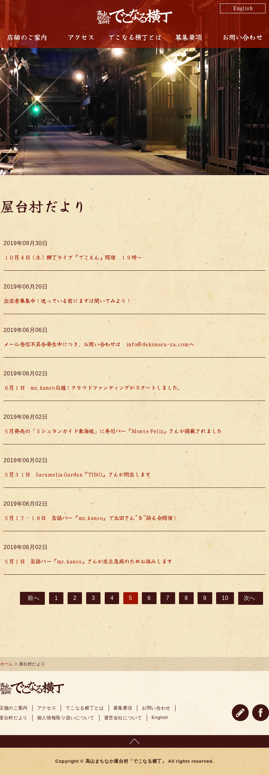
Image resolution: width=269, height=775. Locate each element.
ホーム (6, 664)
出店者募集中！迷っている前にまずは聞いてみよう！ (67, 300)
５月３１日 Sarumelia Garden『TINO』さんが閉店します (77, 474)
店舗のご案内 (27, 37)
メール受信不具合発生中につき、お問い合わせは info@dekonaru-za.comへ (99, 344)
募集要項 (188, 37)
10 (225, 598)
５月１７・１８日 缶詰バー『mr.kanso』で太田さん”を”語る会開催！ (91, 517)
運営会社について (123, 717)
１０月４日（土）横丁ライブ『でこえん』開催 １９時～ (73, 257)
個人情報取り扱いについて (66, 717)
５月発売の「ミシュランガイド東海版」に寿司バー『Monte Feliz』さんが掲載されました (113, 431)
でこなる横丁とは (134, 37)
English (243, 8)
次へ (249, 598)
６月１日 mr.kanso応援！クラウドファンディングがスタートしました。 (93, 387)
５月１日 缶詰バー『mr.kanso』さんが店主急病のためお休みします (88, 561)
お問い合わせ (242, 37)
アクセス (80, 37)
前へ (33, 598)
